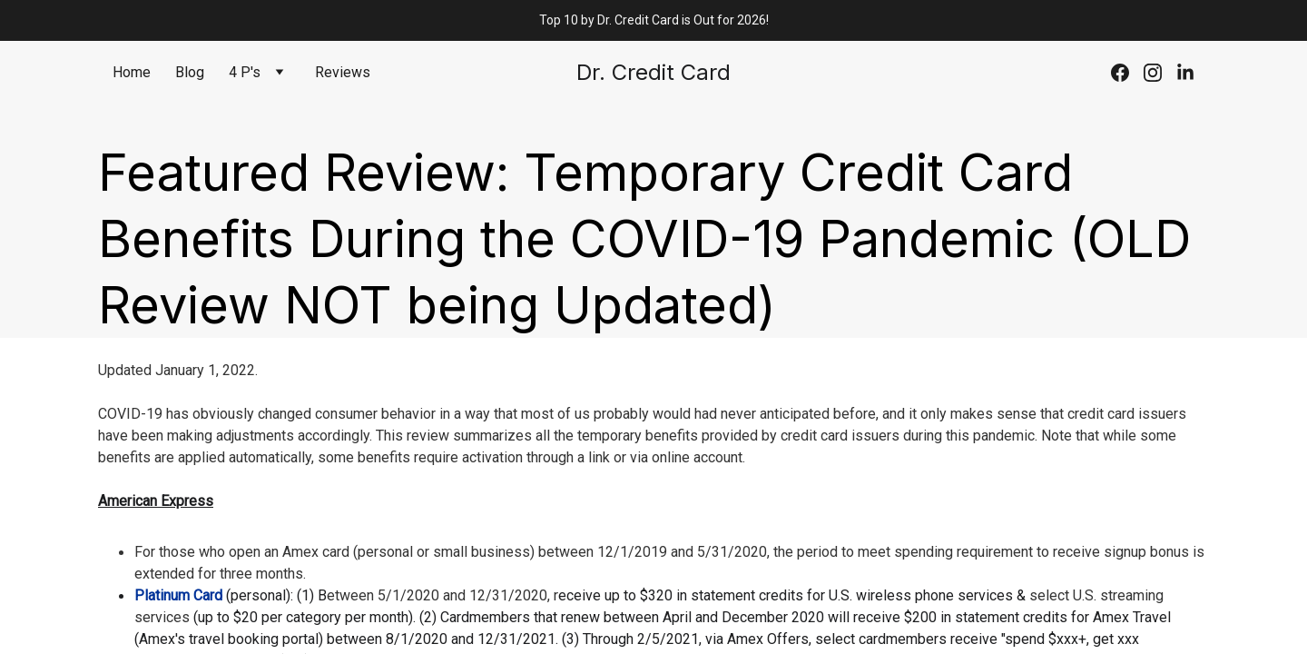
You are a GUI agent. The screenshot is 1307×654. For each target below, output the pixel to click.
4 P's (244, 72)
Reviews (342, 72)
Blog (189, 72)
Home (132, 72)
